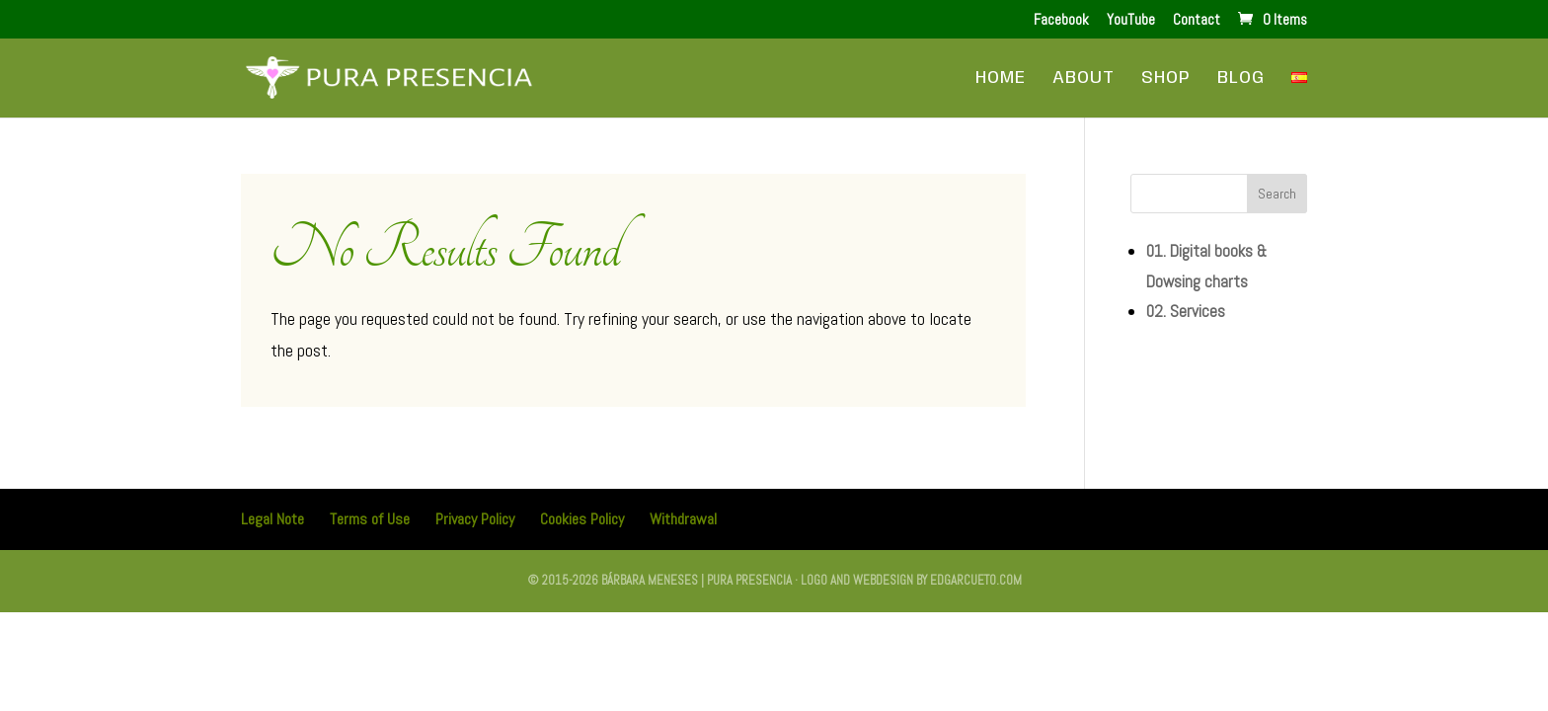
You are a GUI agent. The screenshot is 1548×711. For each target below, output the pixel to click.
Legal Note (272, 519)
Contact (1196, 20)
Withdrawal (683, 519)
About (1083, 79)
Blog (1241, 79)
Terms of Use (370, 519)
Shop (1166, 79)
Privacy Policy (474, 519)
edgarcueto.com (976, 580)
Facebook (1061, 20)
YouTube (1131, 20)
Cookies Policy (582, 519)
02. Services (1185, 311)
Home (1000, 79)
